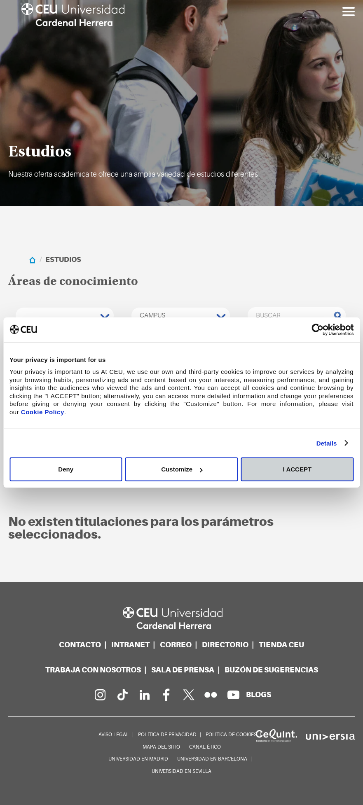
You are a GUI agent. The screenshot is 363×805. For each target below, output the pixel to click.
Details (326, 442)
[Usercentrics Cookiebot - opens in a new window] (317, 329)
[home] (32, 260)
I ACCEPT (297, 469)
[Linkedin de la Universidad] (144, 694)
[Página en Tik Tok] (121, 694)
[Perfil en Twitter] (188, 694)
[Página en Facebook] (166, 694)
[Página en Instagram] (99, 694)
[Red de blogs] (258, 694)
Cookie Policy (42, 411)
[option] (181, 103)
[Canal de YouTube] (233, 694)
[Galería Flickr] (210, 694)
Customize (181, 469)
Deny (65, 469)
